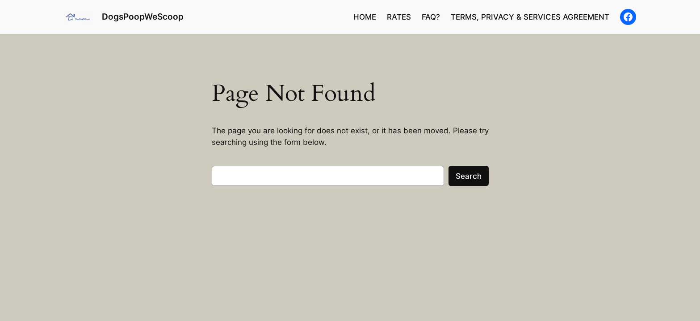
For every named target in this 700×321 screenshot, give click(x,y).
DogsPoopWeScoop (143, 16)
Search (469, 176)
